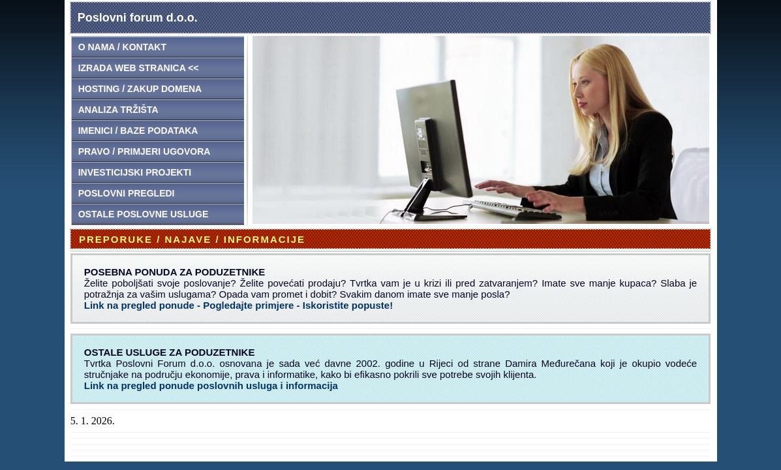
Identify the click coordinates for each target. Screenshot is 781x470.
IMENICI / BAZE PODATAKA (138, 130)
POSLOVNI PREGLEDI (126, 193)
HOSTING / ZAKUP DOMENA (140, 89)
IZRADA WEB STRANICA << (138, 68)
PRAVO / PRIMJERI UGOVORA (144, 151)
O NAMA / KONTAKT (122, 47)
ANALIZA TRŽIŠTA (118, 109)
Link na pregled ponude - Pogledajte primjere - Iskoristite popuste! (238, 305)
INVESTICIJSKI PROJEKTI (134, 172)
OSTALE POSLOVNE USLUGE (143, 214)
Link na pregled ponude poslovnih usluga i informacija (211, 385)
